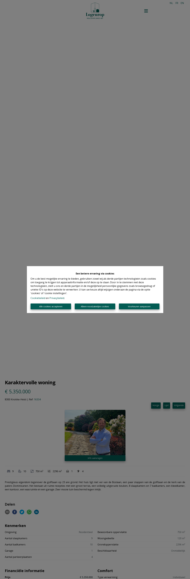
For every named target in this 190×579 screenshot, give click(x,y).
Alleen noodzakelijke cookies (95, 306)
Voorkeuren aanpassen (139, 306)
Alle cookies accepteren (50, 306)
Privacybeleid (56, 298)
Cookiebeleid (38, 298)
